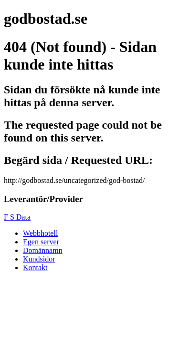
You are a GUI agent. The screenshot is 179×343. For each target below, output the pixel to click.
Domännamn (43, 250)
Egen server (41, 242)
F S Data (17, 217)
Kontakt (35, 267)
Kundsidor (39, 259)
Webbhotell (40, 233)
